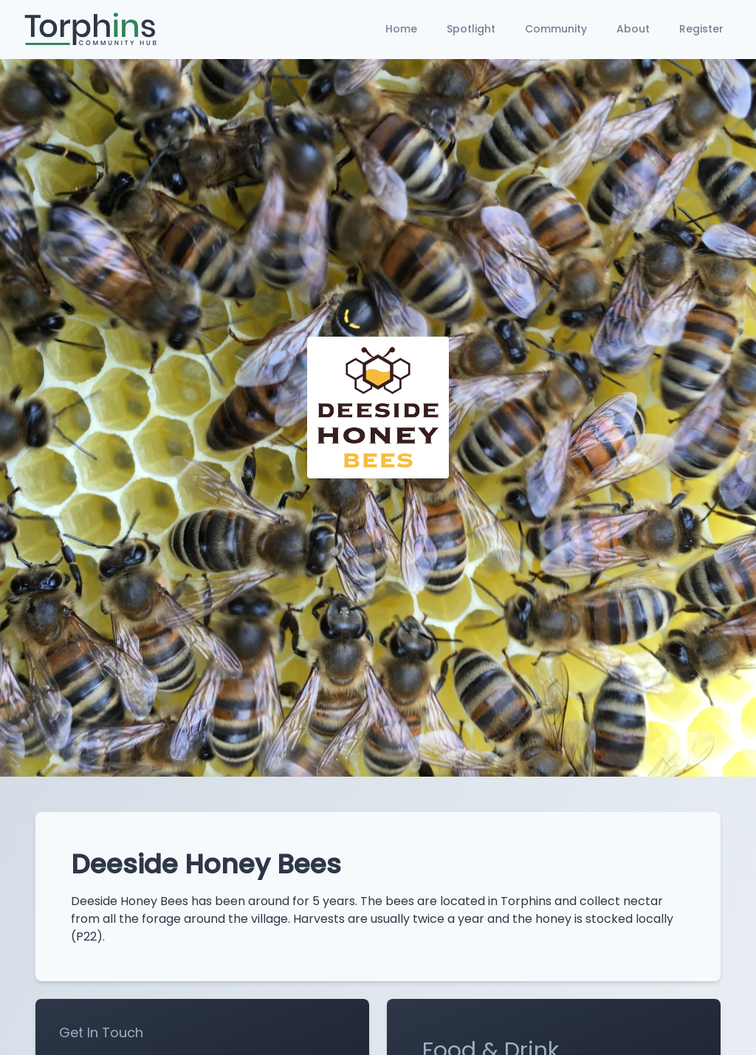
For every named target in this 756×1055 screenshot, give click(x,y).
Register (701, 28)
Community (556, 28)
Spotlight (471, 28)
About (633, 28)
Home (401, 28)
